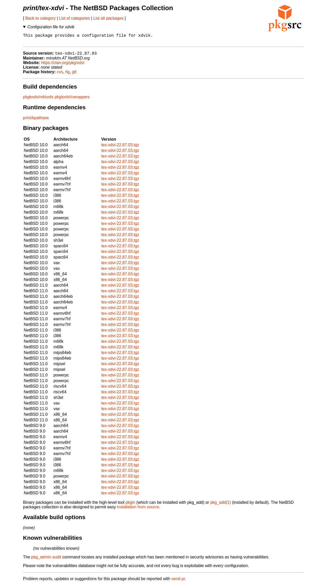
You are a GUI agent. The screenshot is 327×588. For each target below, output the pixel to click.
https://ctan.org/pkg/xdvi (62, 65)
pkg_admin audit (46, 560)
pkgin (130, 505)
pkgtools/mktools (38, 99)
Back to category (40, 18)
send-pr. (178, 581)
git (74, 74)
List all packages (108, 18)
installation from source (138, 510)
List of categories (74, 18)
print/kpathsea (36, 120)
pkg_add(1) (220, 505)
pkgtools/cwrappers (72, 99)
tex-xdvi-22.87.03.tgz (120, 147)
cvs (60, 74)
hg (67, 74)
